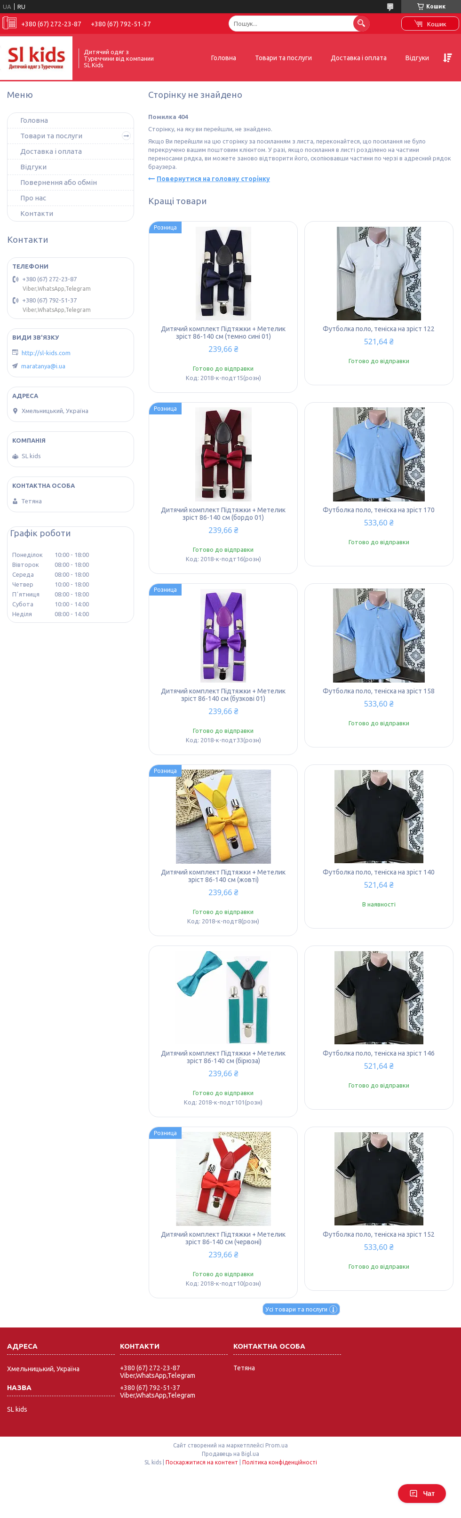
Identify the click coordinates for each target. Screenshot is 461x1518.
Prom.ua (276, 1445)
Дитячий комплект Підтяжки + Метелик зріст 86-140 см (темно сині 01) (223, 332)
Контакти (36, 213)
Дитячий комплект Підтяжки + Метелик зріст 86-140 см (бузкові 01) (223, 694)
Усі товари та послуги (296, 1309)
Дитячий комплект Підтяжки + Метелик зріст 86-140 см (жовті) (223, 875)
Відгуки (417, 58)
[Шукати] (361, 23)
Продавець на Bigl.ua (230, 1454)
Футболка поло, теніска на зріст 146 (379, 1053)
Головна (223, 58)
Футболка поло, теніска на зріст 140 (379, 872)
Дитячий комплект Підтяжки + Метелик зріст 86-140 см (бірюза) (223, 1057)
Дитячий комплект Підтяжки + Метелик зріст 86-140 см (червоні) (223, 1238)
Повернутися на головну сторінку (213, 179)
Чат (422, 1493)
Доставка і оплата (359, 58)
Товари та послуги (283, 58)
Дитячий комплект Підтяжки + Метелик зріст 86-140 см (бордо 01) (223, 513)
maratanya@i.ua (43, 366)
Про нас (33, 198)
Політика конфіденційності (279, 1462)
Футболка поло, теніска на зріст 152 (379, 1234)
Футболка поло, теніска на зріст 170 (379, 510)
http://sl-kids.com (46, 353)
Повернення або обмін (58, 182)
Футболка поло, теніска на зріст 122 (379, 329)
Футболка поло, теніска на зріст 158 (379, 691)
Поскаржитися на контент (202, 1462)
